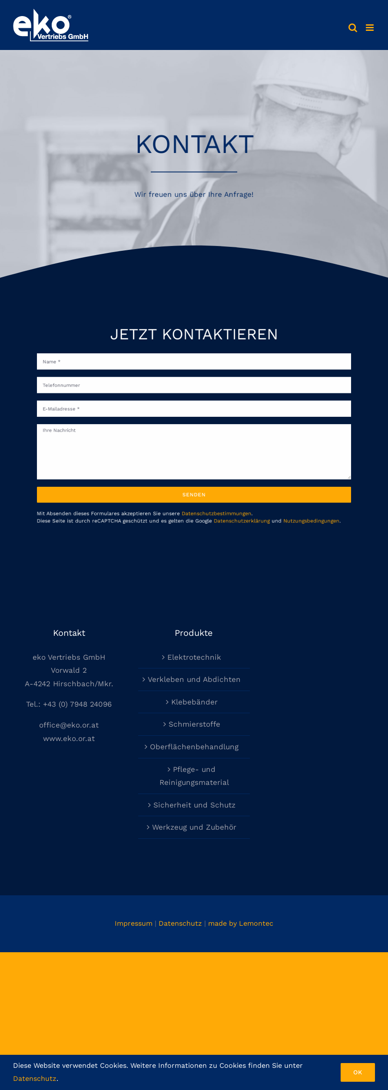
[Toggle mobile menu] (370, 27)
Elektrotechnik (194, 657)
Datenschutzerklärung (232, 502)
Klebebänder (194, 702)
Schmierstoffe (194, 724)
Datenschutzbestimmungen (212, 496)
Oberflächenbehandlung (194, 746)
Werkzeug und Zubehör (194, 827)
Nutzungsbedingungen (287, 502)
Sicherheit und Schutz (194, 805)
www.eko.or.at (69, 738)
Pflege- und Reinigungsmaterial (194, 776)
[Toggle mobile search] (352, 27)
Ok (357, 1072)
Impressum (134, 923)
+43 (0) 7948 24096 (77, 704)
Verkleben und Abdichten (194, 679)
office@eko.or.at (69, 725)
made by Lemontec (240, 923)
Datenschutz (180, 923)
